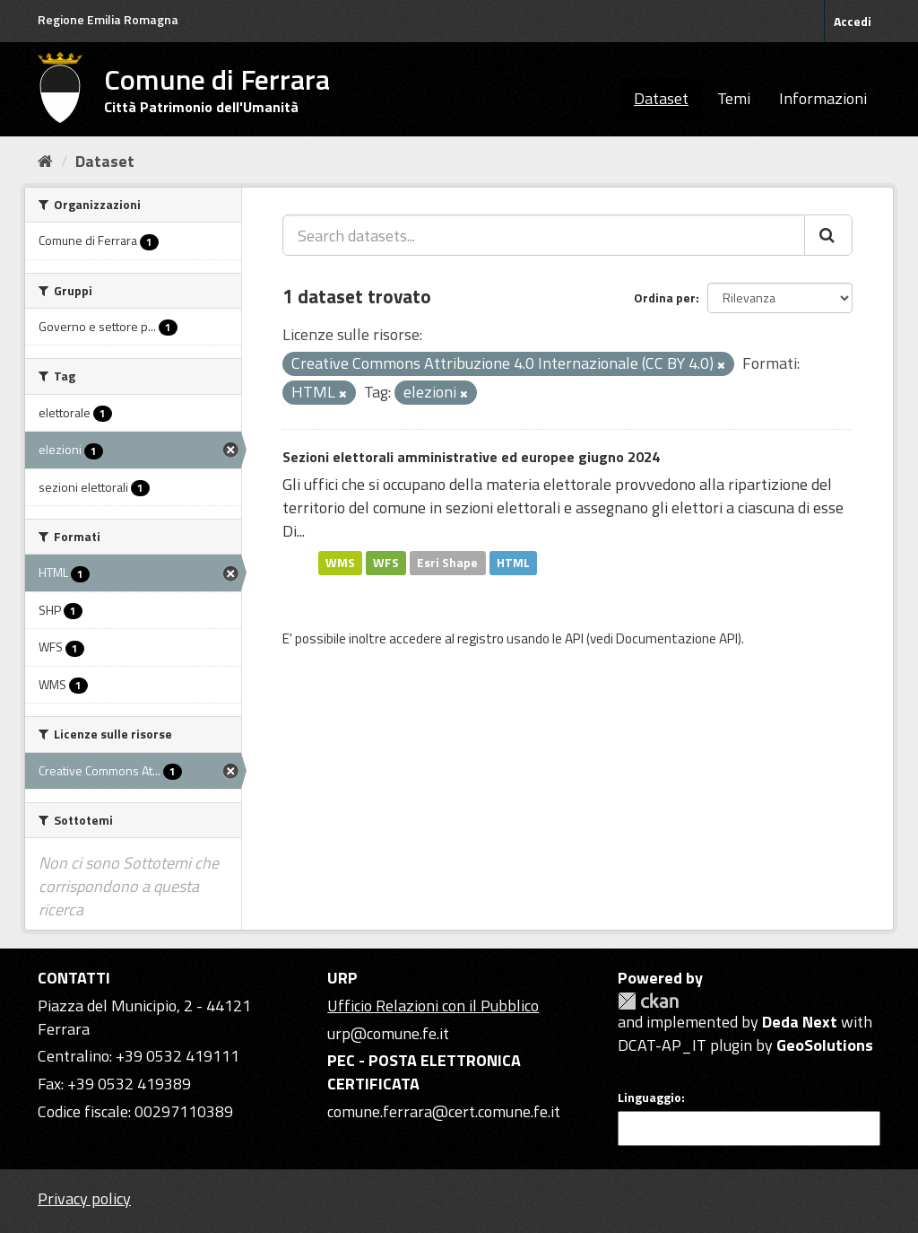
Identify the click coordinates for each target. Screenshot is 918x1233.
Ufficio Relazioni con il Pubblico (433, 1005)
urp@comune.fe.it (388, 1033)
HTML (513, 563)
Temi (733, 98)
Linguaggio (649, 1097)
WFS (386, 563)
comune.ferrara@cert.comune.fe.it (443, 1111)
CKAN (648, 1001)
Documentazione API (677, 638)
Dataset (661, 98)
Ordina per (665, 297)
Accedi (852, 21)
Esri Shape (447, 563)
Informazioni (823, 98)
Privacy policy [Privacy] (84, 1198)
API (574, 638)
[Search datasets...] (543, 235)
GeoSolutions (824, 1045)
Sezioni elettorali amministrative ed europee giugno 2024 (471, 457)
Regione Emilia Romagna (108, 19)
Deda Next (799, 1022)
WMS (340, 563)
